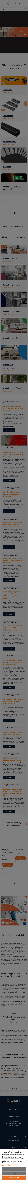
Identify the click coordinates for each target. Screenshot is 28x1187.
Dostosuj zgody (14, 1173)
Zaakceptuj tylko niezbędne (14, 1169)
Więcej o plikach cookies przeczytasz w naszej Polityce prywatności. (12, 1164)
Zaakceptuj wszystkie (14, 1177)
